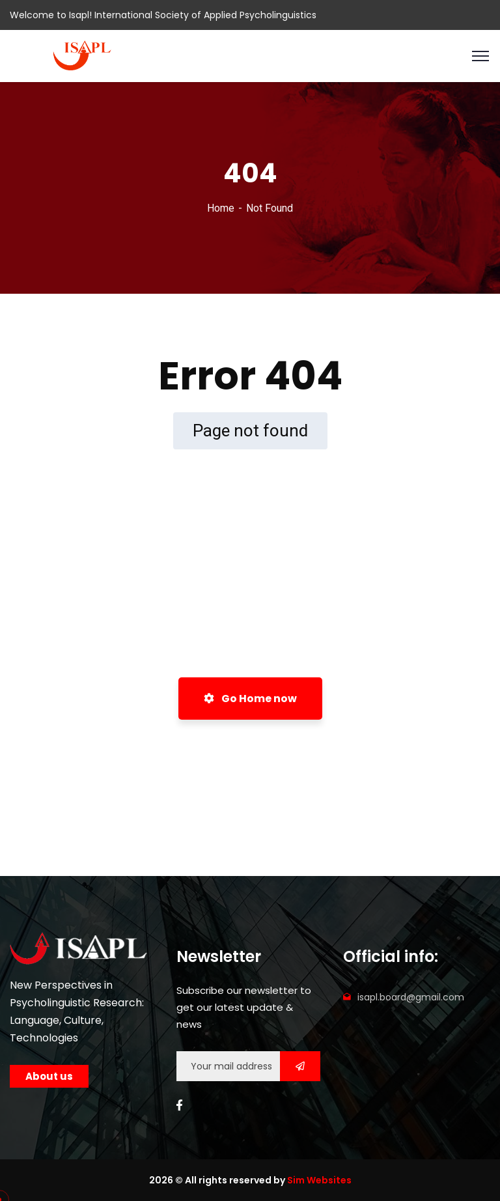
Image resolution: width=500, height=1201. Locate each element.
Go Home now (250, 698)
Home (220, 208)
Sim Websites (319, 1180)
